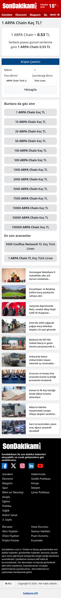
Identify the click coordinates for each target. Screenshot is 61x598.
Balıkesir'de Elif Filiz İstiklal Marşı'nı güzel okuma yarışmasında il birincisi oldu (41, 343)
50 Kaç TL (30, 141)
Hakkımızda (38, 474)
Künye (35, 483)
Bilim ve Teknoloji (12, 492)
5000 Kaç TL (30, 189)
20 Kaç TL (30, 131)
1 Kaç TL (30, 112)
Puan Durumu (39, 536)
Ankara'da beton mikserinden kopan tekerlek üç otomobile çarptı (41, 360)
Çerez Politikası (40, 492)
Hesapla (30, 89)
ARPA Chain (16, 22)
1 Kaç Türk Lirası (30, 258)
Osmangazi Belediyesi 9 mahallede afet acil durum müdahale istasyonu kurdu (42, 276)
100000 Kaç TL (30, 227)
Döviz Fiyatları (10, 536)
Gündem (7, 14)
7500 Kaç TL (30, 198)
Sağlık (5, 510)
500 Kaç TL (30, 160)
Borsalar (7, 527)
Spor (5, 488)
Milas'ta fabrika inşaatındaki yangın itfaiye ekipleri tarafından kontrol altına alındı (43, 411)
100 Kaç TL (30, 150)
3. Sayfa (7, 519)
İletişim (35, 488)
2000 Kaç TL (30, 179)
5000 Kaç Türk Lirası (30, 246)
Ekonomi (21, 14)
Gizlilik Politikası (41, 478)
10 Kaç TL (30, 122)
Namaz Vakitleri (40, 531)
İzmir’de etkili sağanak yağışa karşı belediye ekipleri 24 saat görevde (42, 326)
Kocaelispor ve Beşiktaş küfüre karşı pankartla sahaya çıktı (42, 292)
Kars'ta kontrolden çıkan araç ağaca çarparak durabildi (42, 427)
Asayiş (6, 497)
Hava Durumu (39, 527)
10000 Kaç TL (30, 208)
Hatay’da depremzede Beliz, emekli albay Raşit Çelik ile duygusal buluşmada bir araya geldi (42, 309)
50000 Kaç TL (30, 217)
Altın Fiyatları (10, 531)
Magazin (35, 14)
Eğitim (6, 501)
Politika (6, 506)
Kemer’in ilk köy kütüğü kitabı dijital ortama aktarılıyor (42, 394)
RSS (8, 583)
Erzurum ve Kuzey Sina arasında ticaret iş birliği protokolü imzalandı (42, 377)
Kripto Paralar (10, 540)
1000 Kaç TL (30, 170)
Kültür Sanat (9, 515)
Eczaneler (37, 540)
